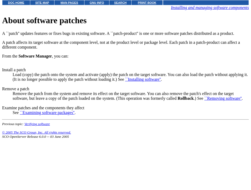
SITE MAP (42, 2)
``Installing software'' (143, 79)
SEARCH (120, 2)
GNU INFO (97, 2)
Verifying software (37, 124)
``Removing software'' (223, 98)
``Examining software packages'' (47, 112)
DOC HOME (16, 2)
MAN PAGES (69, 2)
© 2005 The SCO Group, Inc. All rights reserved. (36, 132)
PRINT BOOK (147, 2)
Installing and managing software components (210, 7)
